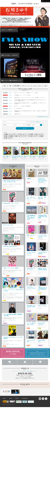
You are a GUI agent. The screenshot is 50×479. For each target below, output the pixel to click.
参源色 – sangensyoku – (31, 235)
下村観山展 (29, 178)
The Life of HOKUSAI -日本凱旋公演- (42, 253)
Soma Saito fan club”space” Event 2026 (31, 288)
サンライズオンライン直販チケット (35, 121)
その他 (45, 85)
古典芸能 (11, 136)
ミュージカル (4, 232)
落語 (16, 136)
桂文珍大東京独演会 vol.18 (41, 341)
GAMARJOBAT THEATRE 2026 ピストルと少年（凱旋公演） (12, 338)
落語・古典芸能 (16, 85)
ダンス (40, 85)
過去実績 (16, 398)
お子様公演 (31, 134)
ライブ (4, 254)
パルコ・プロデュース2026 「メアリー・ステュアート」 (31, 198)
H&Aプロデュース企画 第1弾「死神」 (42, 198)
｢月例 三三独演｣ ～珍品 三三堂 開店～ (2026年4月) (31, 306)
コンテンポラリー (13, 134)
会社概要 (4, 398)
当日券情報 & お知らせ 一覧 (43, 116)
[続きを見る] (14, 206)
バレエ (25, 134)
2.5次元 (31, 136)
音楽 (10, 85)
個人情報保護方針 (25, 398)
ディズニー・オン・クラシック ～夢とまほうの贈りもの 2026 (13, 290)
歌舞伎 (42, 136)
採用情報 (10, 398)
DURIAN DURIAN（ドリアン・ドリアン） (11, 203)
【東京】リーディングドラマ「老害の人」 (11, 268)
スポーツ (23, 85)
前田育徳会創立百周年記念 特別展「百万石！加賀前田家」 (42, 216)
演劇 (6, 136)
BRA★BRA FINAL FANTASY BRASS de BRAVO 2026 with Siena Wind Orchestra (42, 180)
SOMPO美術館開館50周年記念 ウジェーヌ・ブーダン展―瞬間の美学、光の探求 (31, 217)
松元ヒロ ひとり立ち (42, 305)
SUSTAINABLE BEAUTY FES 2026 (10, 246)
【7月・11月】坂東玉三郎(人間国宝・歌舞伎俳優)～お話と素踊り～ (12, 315)
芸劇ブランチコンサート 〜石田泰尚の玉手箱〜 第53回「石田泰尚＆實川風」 (42, 289)
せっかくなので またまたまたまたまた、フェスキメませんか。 (42, 236)
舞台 (4, 85)
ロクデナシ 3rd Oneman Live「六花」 (31, 253)
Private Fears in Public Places (31, 341)
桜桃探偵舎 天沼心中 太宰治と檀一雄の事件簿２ (42, 269)
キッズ (34, 85)
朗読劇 (7, 134)
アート (29, 85)
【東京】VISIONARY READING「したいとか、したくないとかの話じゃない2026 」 (12, 181)
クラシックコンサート (23, 136)
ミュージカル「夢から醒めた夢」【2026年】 (31, 324)
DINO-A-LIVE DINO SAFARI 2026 (41, 324)
